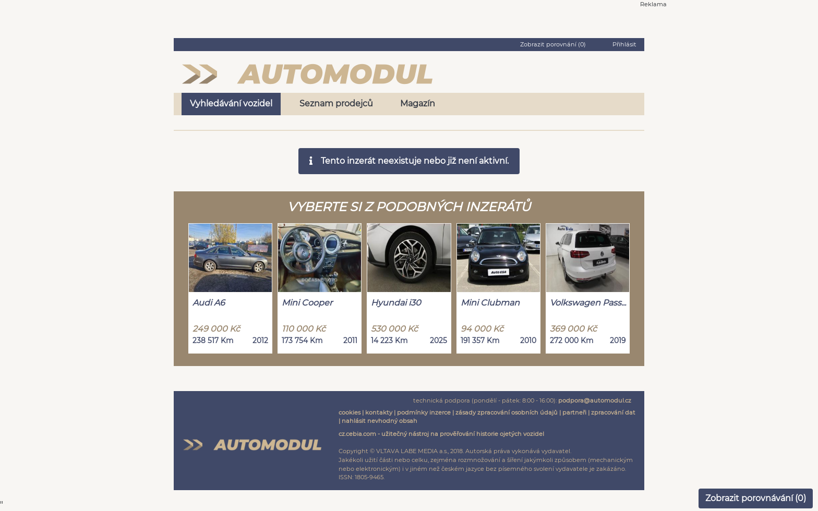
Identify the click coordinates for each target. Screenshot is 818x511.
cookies (349, 412)
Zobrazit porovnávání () (755, 498)
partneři (574, 412)
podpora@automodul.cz (594, 400)
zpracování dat (613, 412)
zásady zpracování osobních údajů (506, 412)
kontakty (378, 412)
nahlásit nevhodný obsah (379, 420)
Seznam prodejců (336, 103)
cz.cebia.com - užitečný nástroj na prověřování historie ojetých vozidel (441, 433)
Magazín (417, 103)
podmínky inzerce (424, 412)
